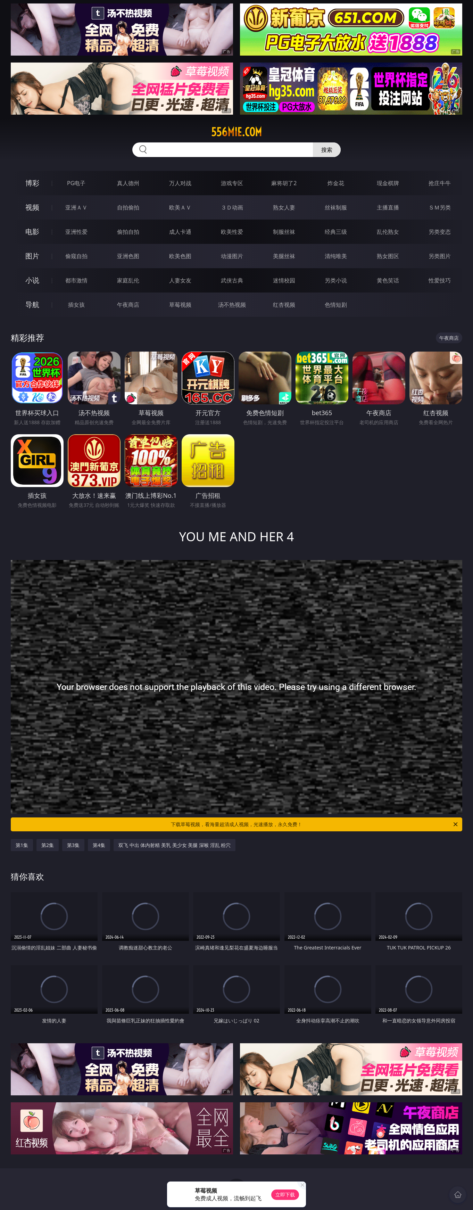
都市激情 (76, 280)
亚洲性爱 (76, 232)
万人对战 (180, 183)
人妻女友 (180, 280)
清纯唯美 (336, 256)
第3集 (73, 845)
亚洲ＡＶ (76, 207)
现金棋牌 (388, 183)
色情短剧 (336, 304)
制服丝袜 (284, 232)
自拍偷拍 (128, 207)
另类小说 (336, 280)
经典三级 (336, 232)
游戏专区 (232, 183)
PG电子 (76, 183)
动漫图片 (232, 256)
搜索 (326, 150)
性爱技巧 (440, 280)
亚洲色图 (128, 256)
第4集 (99, 845)
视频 (32, 207)
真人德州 (128, 183)
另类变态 (440, 232)
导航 (32, 304)
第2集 (47, 845)
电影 (32, 231)
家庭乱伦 (128, 280)
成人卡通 (180, 232)
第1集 (22, 845)
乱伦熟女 (388, 232)
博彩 (32, 183)
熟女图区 (388, 256)
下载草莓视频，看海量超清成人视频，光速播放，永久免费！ (315, 824)
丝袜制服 (336, 207)
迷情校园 (284, 280)
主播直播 (388, 207)
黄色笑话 (388, 280)
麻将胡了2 (284, 183)
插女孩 (76, 304)
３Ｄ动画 (232, 207)
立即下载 (285, 1194)
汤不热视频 (232, 304)
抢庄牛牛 (440, 183)
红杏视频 (284, 304)
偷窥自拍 (76, 256)
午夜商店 (128, 304)
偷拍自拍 (128, 232)
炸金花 (335, 183)
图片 (32, 256)
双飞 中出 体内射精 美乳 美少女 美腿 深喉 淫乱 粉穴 (174, 845)
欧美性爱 (232, 232)
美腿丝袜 (284, 256)
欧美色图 (180, 256)
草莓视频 (180, 304)
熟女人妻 (284, 207)
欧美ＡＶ (180, 207)
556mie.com (236, 132)
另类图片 (440, 256)
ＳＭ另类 (440, 207)
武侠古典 (232, 280)
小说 (32, 280)
